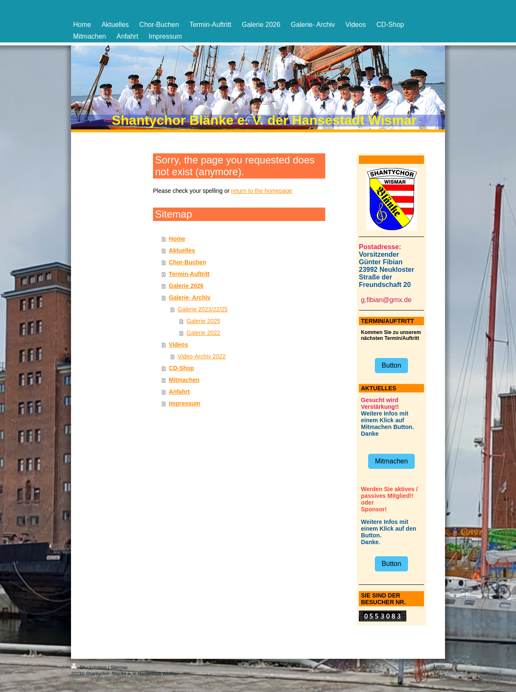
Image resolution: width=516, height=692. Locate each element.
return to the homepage (261, 190)
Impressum (184, 403)
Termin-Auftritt (189, 274)
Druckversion (89, 667)
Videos (178, 344)
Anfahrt (179, 391)
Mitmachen (184, 379)
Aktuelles (182, 250)
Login (439, 665)
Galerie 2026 (186, 285)
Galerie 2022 (203, 332)
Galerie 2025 (203, 321)
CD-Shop (181, 368)
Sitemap (119, 667)
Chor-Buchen (187, 262)
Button (391, 365)
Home (177, 238)
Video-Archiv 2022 (202, 356)
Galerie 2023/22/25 (203, 309)
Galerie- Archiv (190, 297)
